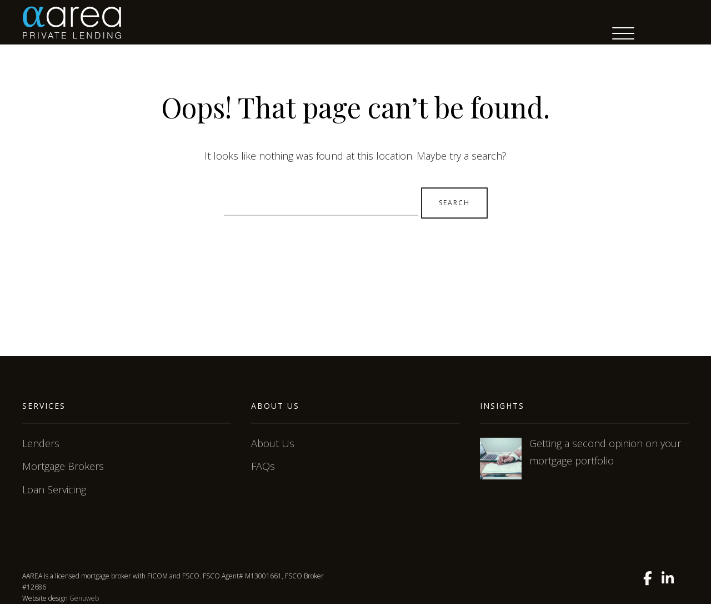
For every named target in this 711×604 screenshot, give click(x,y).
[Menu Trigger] (623, 33)
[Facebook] (648, 578)
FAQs (263, 466)
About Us (272, 443)
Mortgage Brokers (63, 466)
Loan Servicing (54, 489)
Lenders (40, 443)
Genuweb (84, 598)
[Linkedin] (668, 578)
